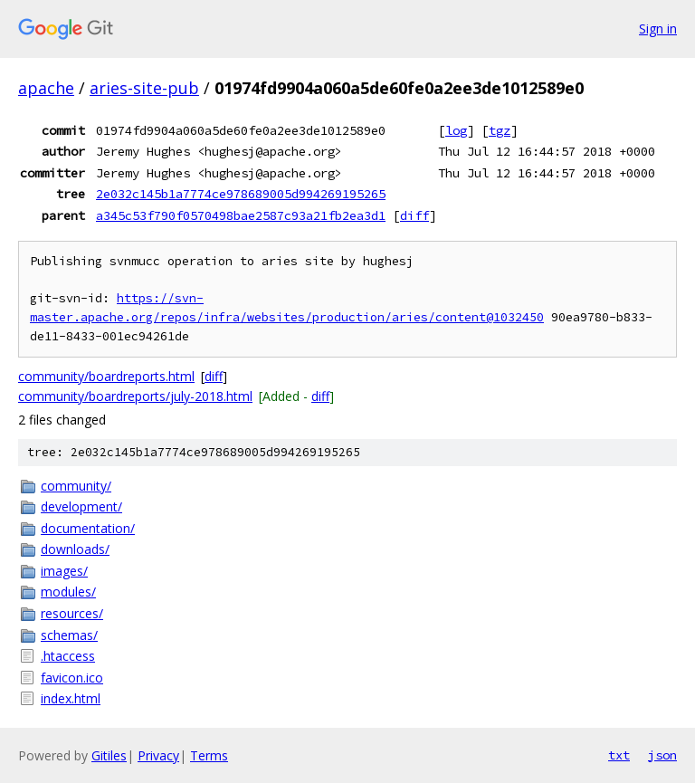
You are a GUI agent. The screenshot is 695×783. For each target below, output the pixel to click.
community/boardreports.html (106, 376)
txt (619, 755)
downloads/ (75, 549)
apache (46, 88)
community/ (76, 485)
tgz (499, 130)
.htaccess (68, 655)
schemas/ (69, 635)
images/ (64, 570)
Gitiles (109, 755)
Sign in (658, 28)
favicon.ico (72, 677)
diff (414, 215)
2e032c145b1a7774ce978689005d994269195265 (241, 194)
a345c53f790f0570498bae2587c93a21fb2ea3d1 (241, 215)
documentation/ (88, 528)
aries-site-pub (144, 88)
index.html (70, 698)
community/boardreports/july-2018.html (135, 396)
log (456, 130)
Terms (209, 755)
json (662, 755)
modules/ (68, 591)
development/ (81, 506)
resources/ (72, 613)
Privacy (158, 755)
